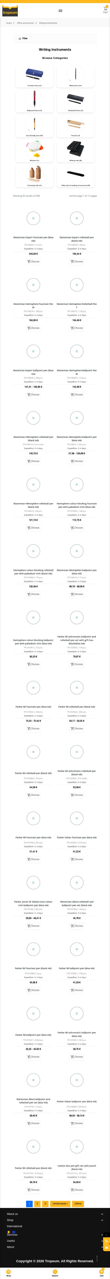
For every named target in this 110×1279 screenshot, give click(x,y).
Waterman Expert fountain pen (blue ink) (33, 239)
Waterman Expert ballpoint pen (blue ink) (33, 372)
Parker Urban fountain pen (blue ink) (76, 837)
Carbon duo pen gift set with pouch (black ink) (77, 1167)
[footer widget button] (55, 1214)
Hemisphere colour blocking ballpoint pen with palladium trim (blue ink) (33, 642)
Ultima (78, 1204)
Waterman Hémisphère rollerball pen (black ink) (33, 439)
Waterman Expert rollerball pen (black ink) (77, 239)
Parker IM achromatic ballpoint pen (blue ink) (77, 1034)
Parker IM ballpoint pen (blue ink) (77, 968)
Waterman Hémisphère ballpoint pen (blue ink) (77, 439)
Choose (33, 261)
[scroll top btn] (97, 1259)
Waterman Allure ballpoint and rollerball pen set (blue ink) (33, 1101)
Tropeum (52, 1261)
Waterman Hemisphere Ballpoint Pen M (77, 372)
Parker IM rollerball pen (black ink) (76, 706)
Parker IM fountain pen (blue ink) (33, 706)
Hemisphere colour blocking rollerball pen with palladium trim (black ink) (33, 572)
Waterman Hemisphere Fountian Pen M (33, 305)
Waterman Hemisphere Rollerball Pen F (77, 305)
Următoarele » (60, 1204)
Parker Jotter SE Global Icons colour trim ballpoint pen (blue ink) (33, 903)
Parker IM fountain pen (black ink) (33, 968)
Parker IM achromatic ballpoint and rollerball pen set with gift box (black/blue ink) (77, 640)
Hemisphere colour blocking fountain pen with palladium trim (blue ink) (77, 505)
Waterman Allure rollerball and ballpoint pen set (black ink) (76, 903)
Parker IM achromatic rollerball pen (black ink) (77, 773)
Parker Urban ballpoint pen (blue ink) (76, 1101)
